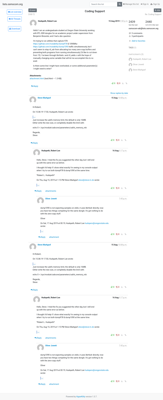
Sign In (145, 4)
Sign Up (155, 4)
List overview (14, 12)
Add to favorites (137, 41)
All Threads (14, 19)
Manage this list (131, 4)
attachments (50, 191)
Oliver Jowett (51, 199)
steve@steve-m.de (86, 180)
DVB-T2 (31, 14)
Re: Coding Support (153, 14)
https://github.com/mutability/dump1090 (50, 47)
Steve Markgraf (44, 98)
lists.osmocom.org (13, 4)
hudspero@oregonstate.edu (97, 223)
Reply (34, 86)
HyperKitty (80, 396)
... (35, 117)
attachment (54, 237)
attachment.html (37, 78)
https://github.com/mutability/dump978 (50, 44)
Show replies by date (119, 93)
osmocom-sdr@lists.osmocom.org (143, 28)
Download (14, 29)
